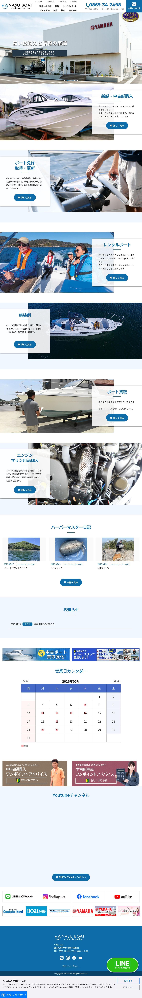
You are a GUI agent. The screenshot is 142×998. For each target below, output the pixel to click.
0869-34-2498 (65, 951)
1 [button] (64, 81)
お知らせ (50, 2)
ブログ (39, 2)
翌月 (116, 681)
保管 (55, 10)
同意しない (128, 987)
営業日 (74, 2)
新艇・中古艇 (45, 6)
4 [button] (74, 81)
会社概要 (73, 10)
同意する (128, 980)
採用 (63, 10)
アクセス (62, 2)
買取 (57, 6)
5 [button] (77, 81)
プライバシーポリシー (71, 965)
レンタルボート (70, 6)
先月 (25, 681)
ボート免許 (45, 10)
